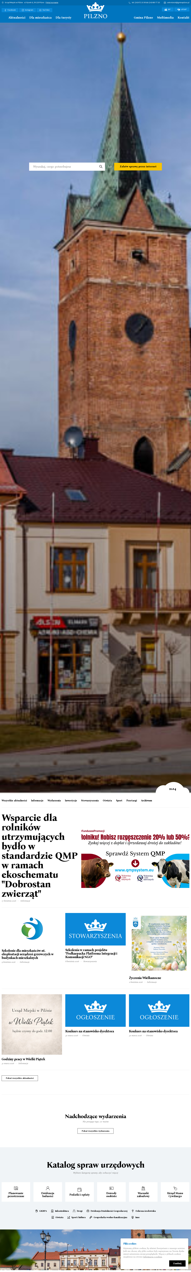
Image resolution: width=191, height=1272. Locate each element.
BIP (168, 9)
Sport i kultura (78, 1217)
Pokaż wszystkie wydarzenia (95, 1131)
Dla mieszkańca (40, 17)
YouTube (46, 10)
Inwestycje (71, 800)
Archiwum (146, 800)
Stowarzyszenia (90, 800)
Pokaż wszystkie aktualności (20, 1078)
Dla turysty (63, 17)
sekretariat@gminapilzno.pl (178, 2)
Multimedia (165, 17)
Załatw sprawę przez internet (138, 166)
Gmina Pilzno (143, 17)
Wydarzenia (54, 800)
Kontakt (183, 17)
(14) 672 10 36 (140, 2)
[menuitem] (3, 18)
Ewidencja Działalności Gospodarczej (109, 1211)
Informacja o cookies (152, 1257)
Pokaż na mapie (52, 3)
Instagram (29, 10)
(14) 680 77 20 (154, 2)
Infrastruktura (62, 1211)
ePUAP (182, 9)
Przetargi (131, 800)
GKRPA (43, 1211)
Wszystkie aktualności (14, 800)
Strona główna (3, 17)
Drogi (79, 1211)
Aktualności (16, 17)
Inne (137, 1217)
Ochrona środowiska (145, 1211)
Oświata (107, 800)
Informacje (37, 800)
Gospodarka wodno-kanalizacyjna (110, 1217)
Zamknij (177, 1263)
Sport (119, 800)
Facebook (12, 10)
